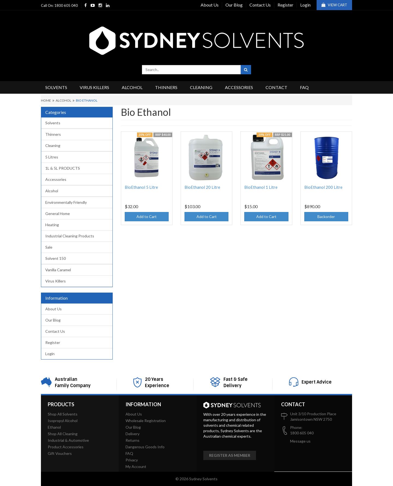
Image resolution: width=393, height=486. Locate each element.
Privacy (132, 460)
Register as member (229, 455)
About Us (210, 4)
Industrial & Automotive (68, 440)
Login (305, 4)
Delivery (132, 433)
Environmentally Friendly (66, 202)
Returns (132, 440)
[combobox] (191, 69)
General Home (57, 213)
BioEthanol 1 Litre (261, 187)
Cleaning (201, 87)
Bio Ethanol (86, 100)
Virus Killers (94, 87)
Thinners (166, 87)
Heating (52, 224)
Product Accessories (66, 446)
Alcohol (132, 87)
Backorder (326, 216)
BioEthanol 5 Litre (141, 187)
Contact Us (260, 4)
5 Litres (51, 157)
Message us (300, 441)
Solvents (56, 87)
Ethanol (54, 427)
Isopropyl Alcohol (63, 420)
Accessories (239, 87)
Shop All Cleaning (63, 433)
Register (285, 4)
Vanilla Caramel (58, 269)
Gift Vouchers (60, 453)
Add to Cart (146, 216)
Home (46, 100)
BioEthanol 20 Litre (202, 187)
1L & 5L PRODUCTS (62, 168)
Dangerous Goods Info (145, 446)
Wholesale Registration (146, 420)
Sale (48, 247)
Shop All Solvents (63, 414)
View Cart (334, 5)
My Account (136, 466)
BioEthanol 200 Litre (323, 187)
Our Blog (234, 4)
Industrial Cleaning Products (69, 236)
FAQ (304, 87)
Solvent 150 (55, 258)
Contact (276, 87)
